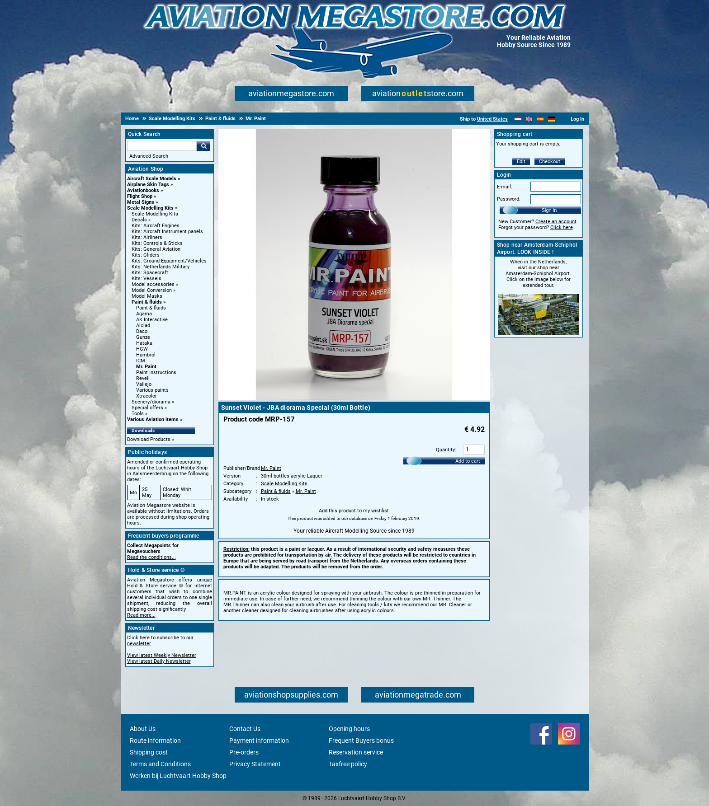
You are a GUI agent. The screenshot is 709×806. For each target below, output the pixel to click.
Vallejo (143, 384)
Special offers (147, 408)
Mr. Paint (146, 367)
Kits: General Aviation (156, 249)
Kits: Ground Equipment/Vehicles (169, 261)
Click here (561, 227)
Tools (138, 414)
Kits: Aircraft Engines (156, 226)
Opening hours (349, 728)
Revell (143, 378)
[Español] (540, 119)
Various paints (152, 390)
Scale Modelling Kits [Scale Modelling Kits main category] (155, 214)
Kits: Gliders (146, 255)
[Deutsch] (551, 119)
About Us (143, 728)
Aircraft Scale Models (151, 179)
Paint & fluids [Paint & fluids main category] (151, 308)
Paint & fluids (147, 302)
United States (492, 119)
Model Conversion (152, 290)
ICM (140, 361)
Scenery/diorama (151, 402)
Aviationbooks (143, 190)
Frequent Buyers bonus (361, 740)
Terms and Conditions (160, 764)
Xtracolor (146, 396)
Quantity (445, 450)
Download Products (148, 439)
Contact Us (244, 728)
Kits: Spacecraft (150, 273)
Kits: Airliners (147, 237)
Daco (141, 331)
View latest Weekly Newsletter (161, 655)
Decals (139, 220)
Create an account (556, 222)
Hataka (144, 343)
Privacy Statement (255, 764)
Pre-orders (244, 752)
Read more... (141, 615)
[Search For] (162, 146)
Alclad (143, 325)
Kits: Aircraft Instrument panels (167, 231)
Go (203, 146)
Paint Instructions (156, 372)
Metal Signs (140, 202)
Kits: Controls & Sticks (157, 243)
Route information (155, 740)
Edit (521, 161)
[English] (529, 119)
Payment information (259, 740)
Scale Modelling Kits (150, 208)
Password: (508, 199)
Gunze (143, 337)
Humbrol (146, 355)
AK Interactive (152, 320)
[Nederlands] (518, 119)
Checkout (549, 161)
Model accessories (153, 284)
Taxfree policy (348, 764)
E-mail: (504, 187)
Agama (144, 314)
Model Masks (147, 296)
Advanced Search (148, 156)
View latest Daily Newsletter (159, 661)
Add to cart (467, 461)
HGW (142, 349)
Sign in (549, 210)
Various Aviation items (153, 419)
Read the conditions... (151, 557)
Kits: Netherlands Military (160, 267)
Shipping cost (149, 752)
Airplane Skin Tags (148, 184)
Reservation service (356, 752)
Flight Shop (139, 196)
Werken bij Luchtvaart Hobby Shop (178, 775)
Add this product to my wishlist (354, 511)
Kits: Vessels (146, 278)
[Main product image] (354, 398)
